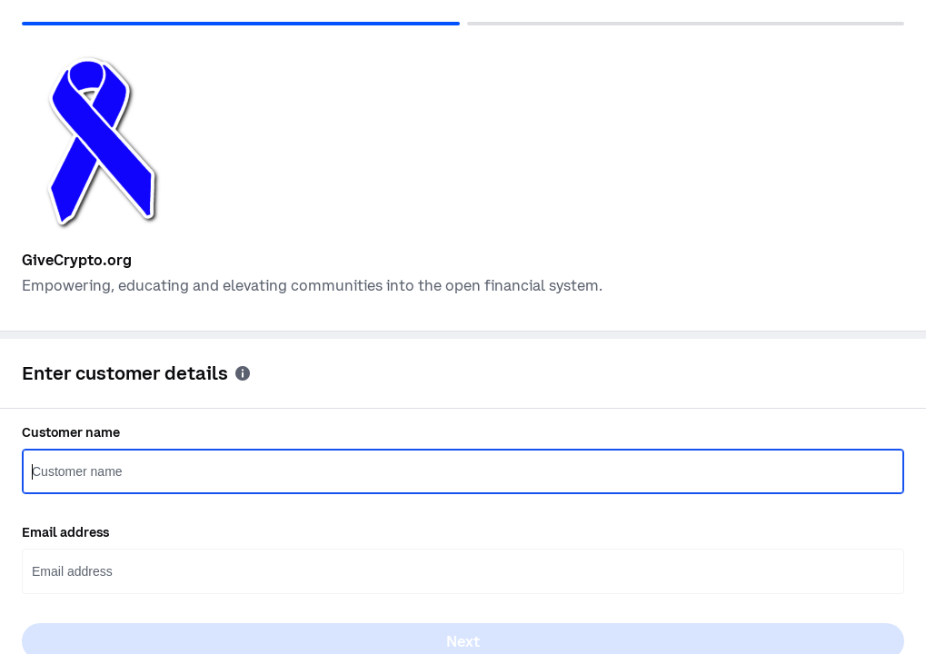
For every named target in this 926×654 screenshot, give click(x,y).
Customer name (71, 432)
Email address (65, 532)
